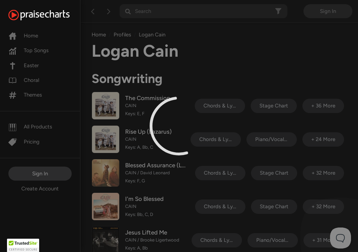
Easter (23, 65)
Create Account (40, 189)
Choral (23, 80)
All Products (30, 127)
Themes (25, 95)
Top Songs (28, 50)
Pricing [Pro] (24, 142)
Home (23, 36)
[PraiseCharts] (47, 15)
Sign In (40, 173)
